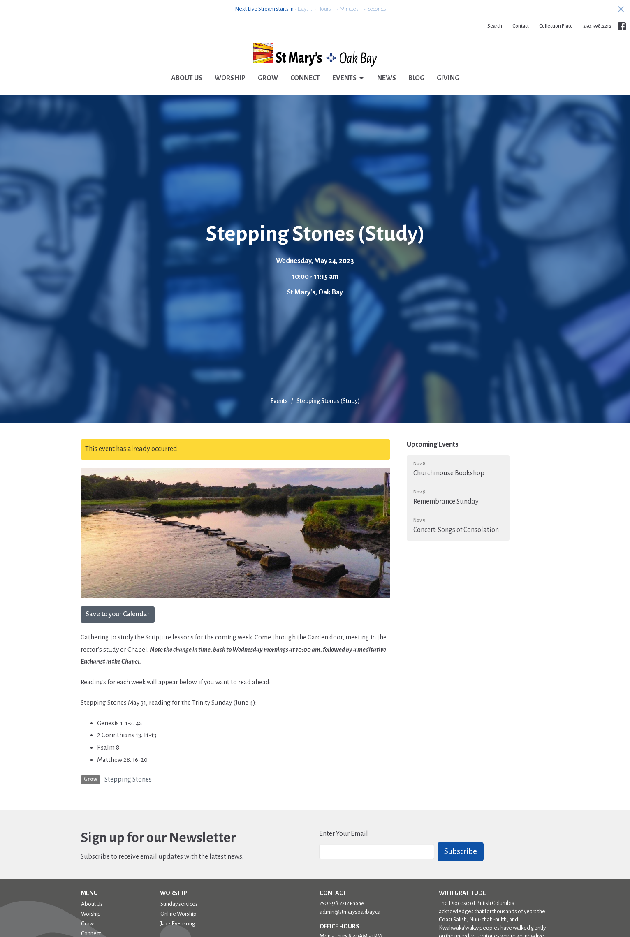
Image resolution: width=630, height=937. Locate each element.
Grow (268, 78)
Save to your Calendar (118, 614)
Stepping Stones (128, 779)
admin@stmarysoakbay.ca (350, 912)
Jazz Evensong (177, 924)
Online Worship (178, 914)
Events (348, 78)
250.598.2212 (597, 26)
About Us (186, 78)
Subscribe (460, 851)
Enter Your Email (343, 834)
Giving (448, 78)
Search (494, 26)
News (386, 78)
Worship (230, 78)
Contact (520, 26)
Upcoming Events (433, 444)
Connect (305, 78)
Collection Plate (556, 26)
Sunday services (179, 904)
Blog (416, 78)
